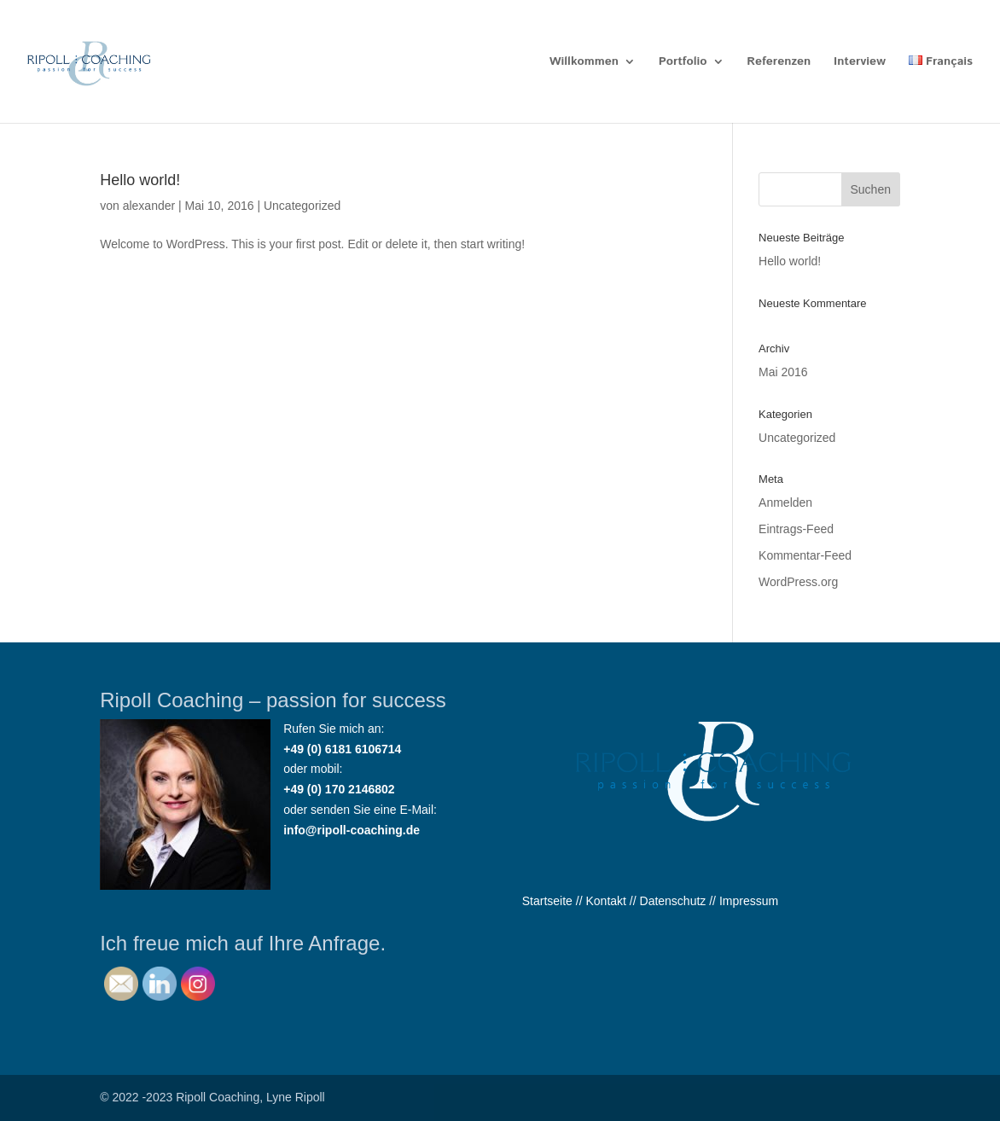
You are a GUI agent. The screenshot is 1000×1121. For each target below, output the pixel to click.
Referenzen (779, 62)
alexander (149, 205)
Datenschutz (673, 901)
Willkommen (584, 62)
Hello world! (140, 180)
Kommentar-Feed (805, 555)
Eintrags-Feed (796, 529)
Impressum (748, 901)
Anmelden (785, 502)
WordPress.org (798, 582)
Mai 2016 (783, 372)
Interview (860, 62)
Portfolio (683, 62)
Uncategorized (302, 205)
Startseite (547, 901)
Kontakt (605, 901)
